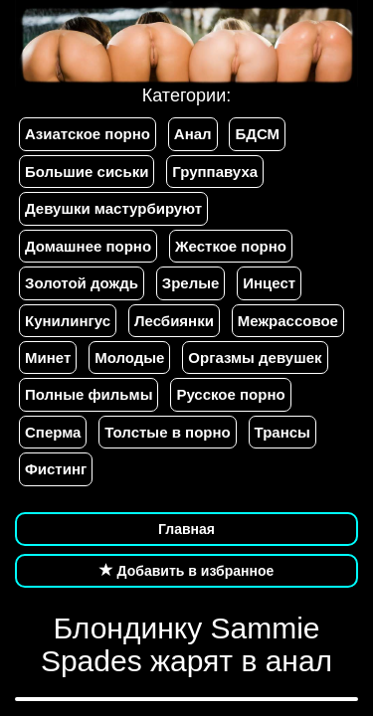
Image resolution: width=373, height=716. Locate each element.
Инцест (269, 282)
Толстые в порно (167, 432)
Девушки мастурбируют (113, 208)
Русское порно (230, 394)
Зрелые (191, 282)
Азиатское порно (87, 133)
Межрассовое (288, 320)
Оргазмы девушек (254, 357)
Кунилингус (67, 320)
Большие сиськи (86, 171)
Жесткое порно (230, 246)
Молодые (129, 357)
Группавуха (215, 171)
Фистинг (56, 468)
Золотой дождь (81, 282)
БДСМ (257, 133)
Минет (48, 357)
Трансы (282, 432)
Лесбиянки (174, 320)
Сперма (53, 432)
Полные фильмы (88, 394)
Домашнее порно (88, 246)
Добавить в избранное (187, 571)
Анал (193, 133)
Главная (186, 529)
